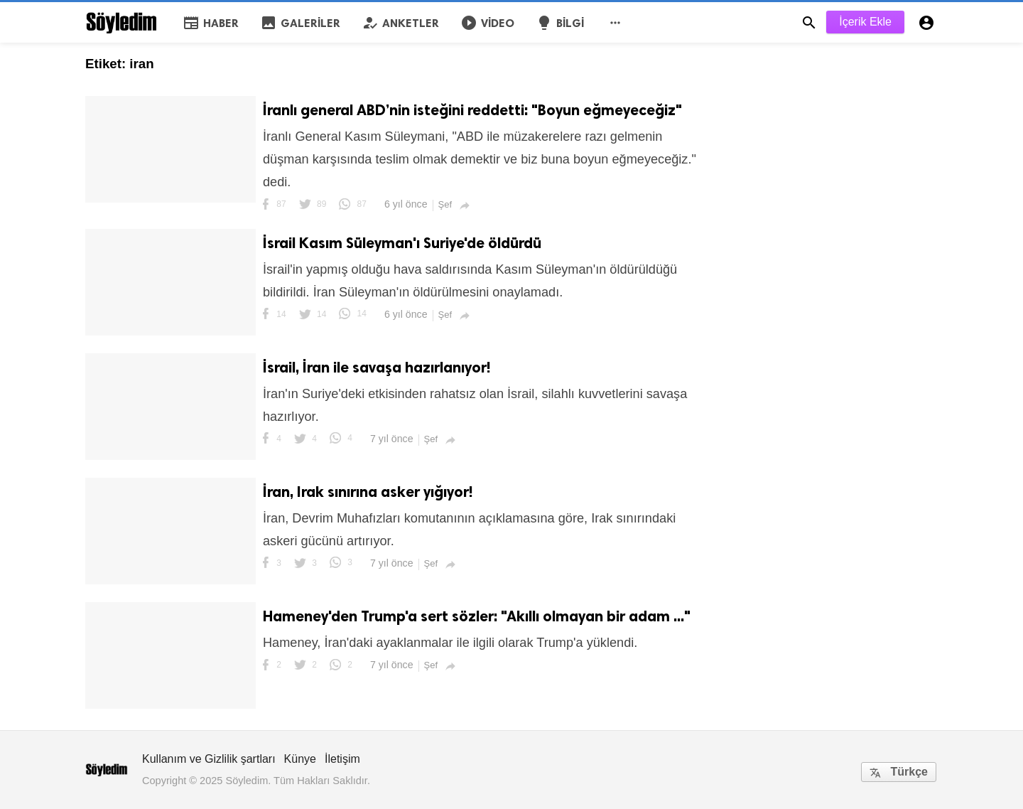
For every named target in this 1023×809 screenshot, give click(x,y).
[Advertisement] (831, 131)
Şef (445, 204)
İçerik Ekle (865, 22)
